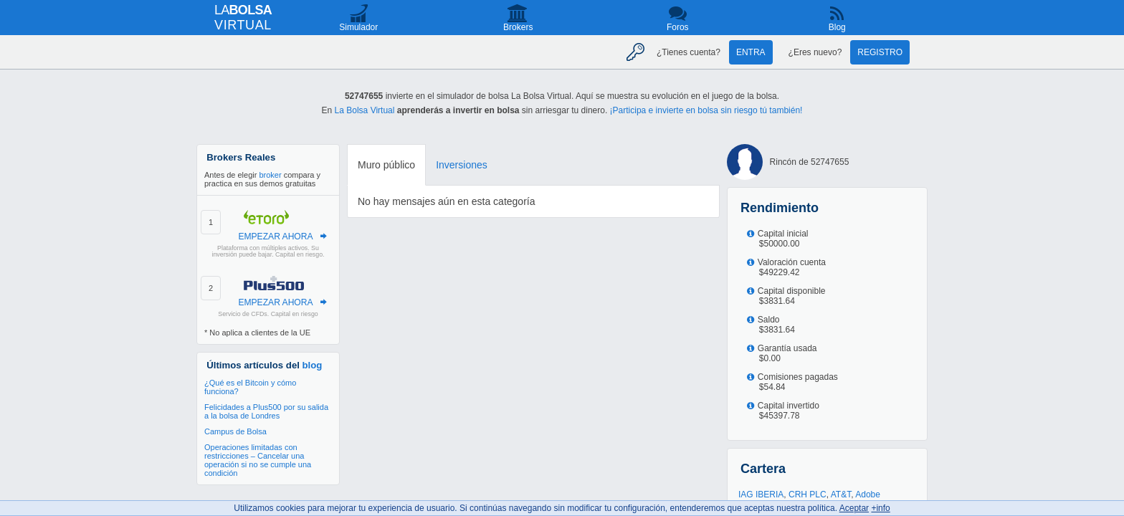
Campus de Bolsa (235, 431)
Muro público (386, 165)
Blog (837, 27)
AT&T (841, 494)
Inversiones (461, 165)
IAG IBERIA (761, 494)
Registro (879, 52)
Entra (751, 52)
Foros (678, 27)
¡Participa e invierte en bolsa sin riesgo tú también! (706, 110)
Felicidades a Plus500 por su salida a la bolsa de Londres (266, 411)
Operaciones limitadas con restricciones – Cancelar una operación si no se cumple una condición (257, 460)
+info (880, 508)
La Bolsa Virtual (365, 110)
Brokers (518, 27)
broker (270, 175)
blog (313, 365)
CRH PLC (808, 494)
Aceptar (854, 508)
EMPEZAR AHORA (275, 236)
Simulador (358, 27)
